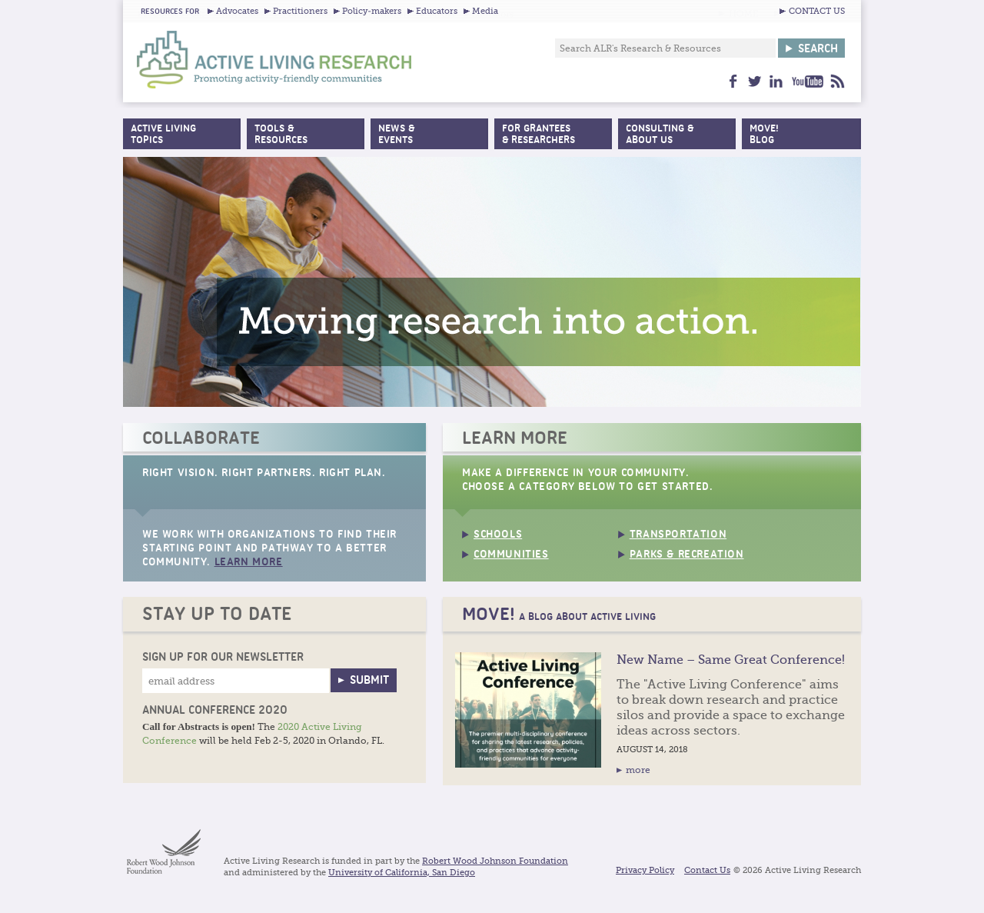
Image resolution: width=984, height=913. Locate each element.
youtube (807, 81)
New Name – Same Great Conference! (731, 659)
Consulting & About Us (659, 134)
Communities (511, 555)
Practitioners (300, 11)
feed (837, 81)
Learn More (248, 562)
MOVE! (559, 615)
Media (485, 11)
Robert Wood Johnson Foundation (495, 861)
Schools (498, 535)
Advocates (237, 11)
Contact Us (707, 870)
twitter (755, 81)
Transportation (678, 535)
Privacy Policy (645, 870)
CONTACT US (817, 11)
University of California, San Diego (401, 873)
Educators (436, 11)
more (638, 770)
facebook (733, 81)
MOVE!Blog (764, 134)
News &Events (396, 134)
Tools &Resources (281, 134)
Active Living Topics (163, 134)
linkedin (776, 81)
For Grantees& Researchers (538, 134)
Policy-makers (371, 11)
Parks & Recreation (687, 555)
